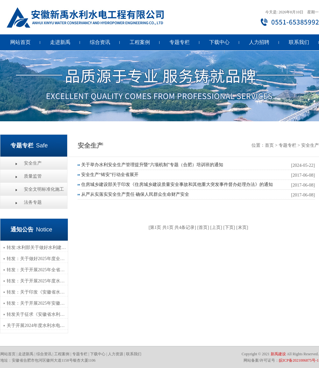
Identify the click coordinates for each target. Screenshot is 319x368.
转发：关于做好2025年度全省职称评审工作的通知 (37, 258)
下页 (229, 227)
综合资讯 (100, 42)
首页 (269, 145)
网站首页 (20, 42)
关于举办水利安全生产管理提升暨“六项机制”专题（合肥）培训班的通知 (152, 164)
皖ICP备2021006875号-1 (299, 360)
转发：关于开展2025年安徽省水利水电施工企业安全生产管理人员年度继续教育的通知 (37, 303)
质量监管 (33, 176)
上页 (216, 227)
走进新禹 (60, 42)
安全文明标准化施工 (44, 189)
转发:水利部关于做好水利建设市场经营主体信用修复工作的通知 (37, 247)
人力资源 (115, 354)
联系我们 (299, 42)
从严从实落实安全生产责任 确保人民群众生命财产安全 (135, 194)
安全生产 (33, 163)
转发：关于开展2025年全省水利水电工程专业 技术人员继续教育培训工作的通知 (37, 269)
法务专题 (33, 202)
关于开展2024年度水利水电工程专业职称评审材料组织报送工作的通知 (37, 325)
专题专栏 (179, 42)
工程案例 (140, 42)
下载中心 (219, 42)
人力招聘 (259, 42)
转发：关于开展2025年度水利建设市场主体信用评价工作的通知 (37, 281)
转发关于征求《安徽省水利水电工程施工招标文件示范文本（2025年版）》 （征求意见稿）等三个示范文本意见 (37, 314)
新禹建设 (278, 354)
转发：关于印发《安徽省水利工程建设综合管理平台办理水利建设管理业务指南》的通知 (37, 292)
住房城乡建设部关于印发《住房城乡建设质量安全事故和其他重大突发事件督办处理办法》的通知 (177, 184)
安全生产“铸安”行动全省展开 (109, 174)
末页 (242, 227)
